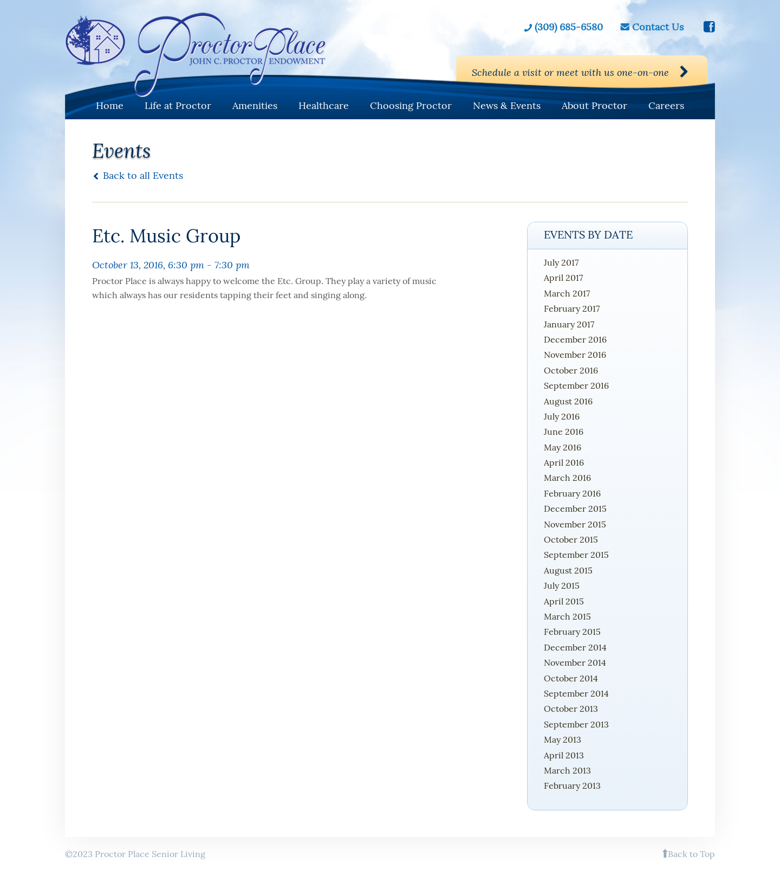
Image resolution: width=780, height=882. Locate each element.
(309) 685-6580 (569, 27)
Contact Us (658, 27)
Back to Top (691, 853)
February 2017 (572, 308)
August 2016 (568, 401)
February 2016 (572, 493)
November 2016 (575, 354)
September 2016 (576, 385)
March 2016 (567, 477)
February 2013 (572, 785)
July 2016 (562, 416)
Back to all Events (143, 175)
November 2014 (575, 662)
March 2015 (567, 616)
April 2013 (564, 755)
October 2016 (571, 370)
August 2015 (568, 570)
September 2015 (576, 554)
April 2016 (564, 462)
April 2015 (564, 601)
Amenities (254, 105)
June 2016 (563, 431)
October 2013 (571, 708)
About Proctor (594, 105)
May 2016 (562, 447)
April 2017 (563, 277)
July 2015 (562, 585)
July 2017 (561, 262)
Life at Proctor (178, 105)
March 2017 (567, 293)
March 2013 (567, 770)
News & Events (507, 105)
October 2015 (571, 539)
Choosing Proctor (411, 105)
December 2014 (575, 647)
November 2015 (575, 524)
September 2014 (576, 693)
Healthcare (323, 105)
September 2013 (576, 724)
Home (109, 105)
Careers (666, 105)
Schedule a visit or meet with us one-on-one (570, 72)
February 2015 (572, 631)
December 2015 (575, 508)
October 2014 (571, 678)
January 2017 (569, 324)
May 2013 (562, 739)
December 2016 (575, 339)
